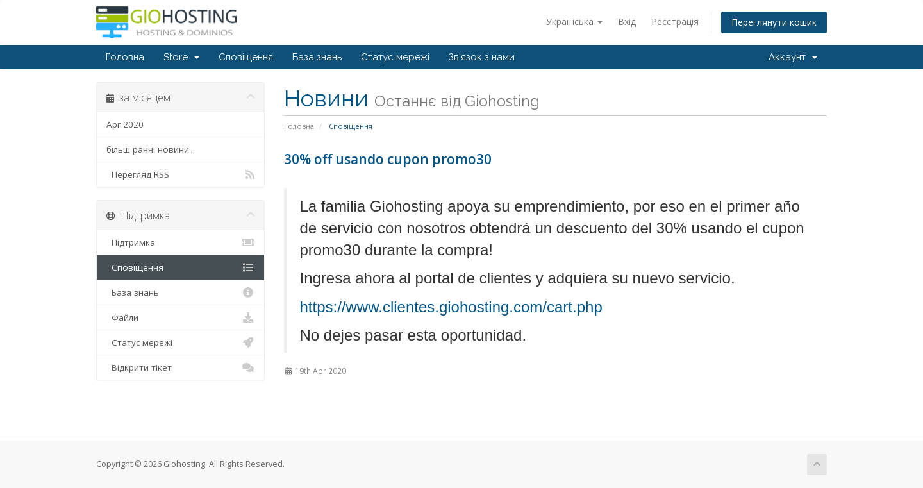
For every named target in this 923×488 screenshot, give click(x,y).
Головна (125, 57)
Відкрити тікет (180, 367)
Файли (180, 317)
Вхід (627, 21)
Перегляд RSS (180, 174)
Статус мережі (395, 57)
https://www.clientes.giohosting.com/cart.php (451, 307)
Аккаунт (793, 57)
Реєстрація (675, 21)
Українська (574, 21)
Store (181, 57)
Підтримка (180, 242)
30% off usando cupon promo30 (388, 159)
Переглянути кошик (774, 22)
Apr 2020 (125, 124)
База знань (317, 57)
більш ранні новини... (150, 149)
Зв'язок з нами (482, 57)
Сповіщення (246, 57)
